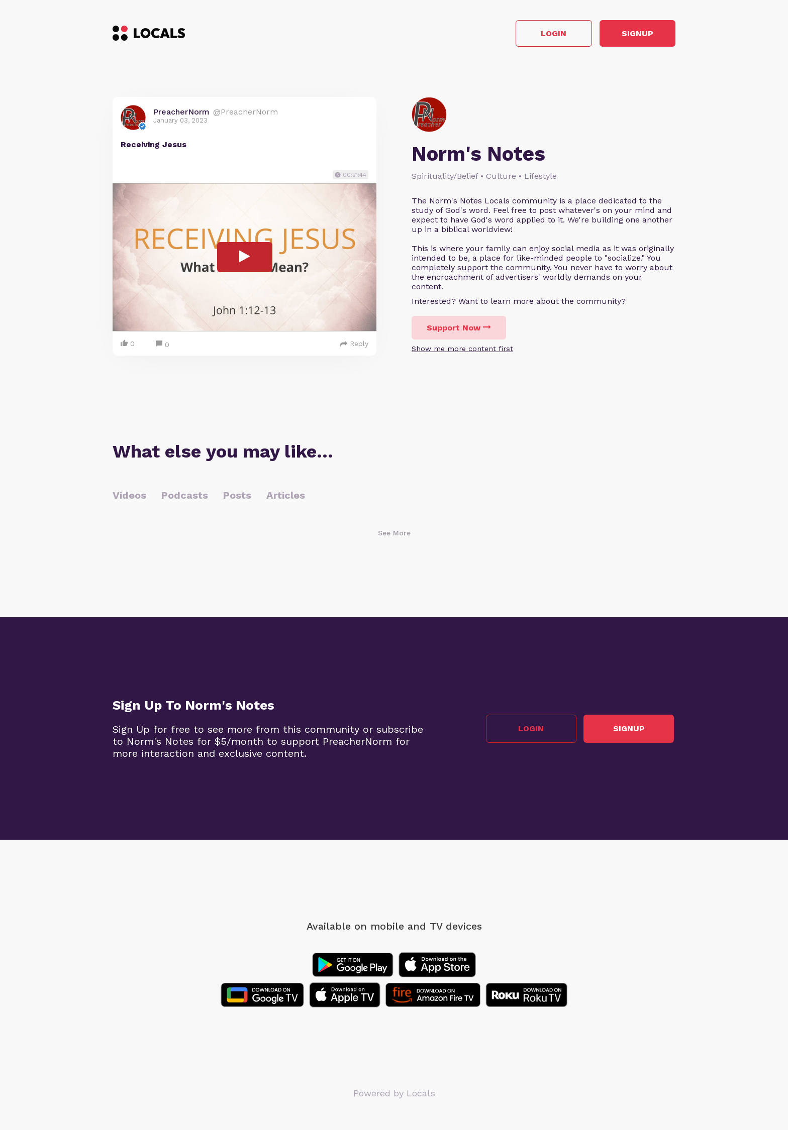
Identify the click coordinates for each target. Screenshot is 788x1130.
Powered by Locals (394, 1094)
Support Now (459, 329)
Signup (630, 34)
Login (532, 34)
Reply (354, 345)
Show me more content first (462, 350)
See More (394, 534)
